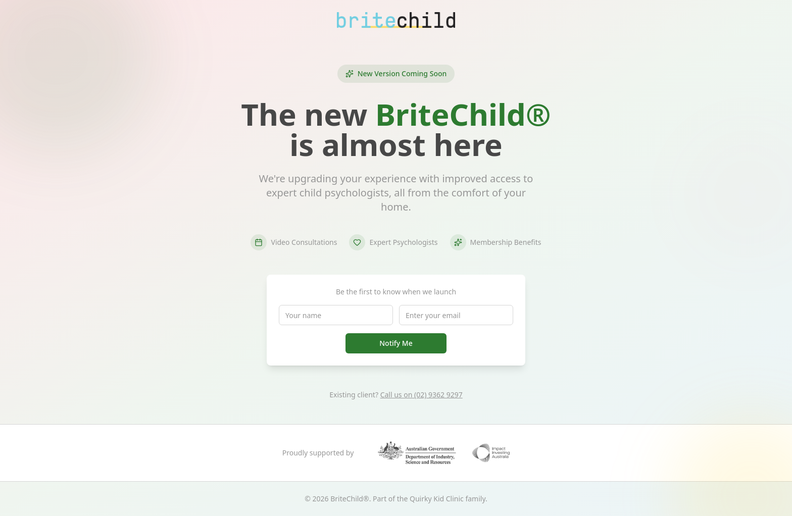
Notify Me (395, 343)
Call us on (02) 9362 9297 (421, 394)
